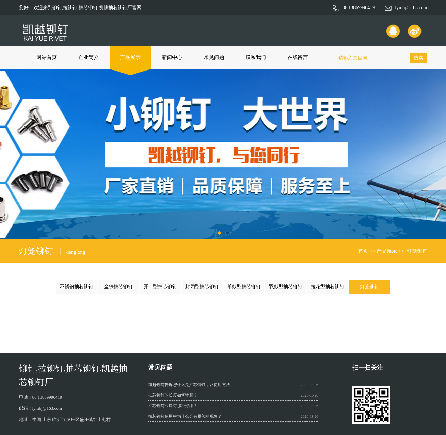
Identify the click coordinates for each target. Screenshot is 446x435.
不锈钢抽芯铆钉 (76, 286)
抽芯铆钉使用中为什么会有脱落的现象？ (185, 416)
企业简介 (88, 57)
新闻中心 (172, 57)
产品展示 (130, 57)
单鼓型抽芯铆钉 (244, 286)
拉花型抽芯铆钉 (327, 286)
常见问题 (214, 57)
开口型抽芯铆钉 (160, 286)
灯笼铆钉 (417, 251)
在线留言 (297, 57)
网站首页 (46, 57)
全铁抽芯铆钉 (118, 286)
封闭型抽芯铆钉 (202, 286)
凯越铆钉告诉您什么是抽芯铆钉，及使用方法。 (191, 384)
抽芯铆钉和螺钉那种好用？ (172, 405)
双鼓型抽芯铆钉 (285, 286)
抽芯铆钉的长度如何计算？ (172, 395)
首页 (363, 251)
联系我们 (256, 57)
